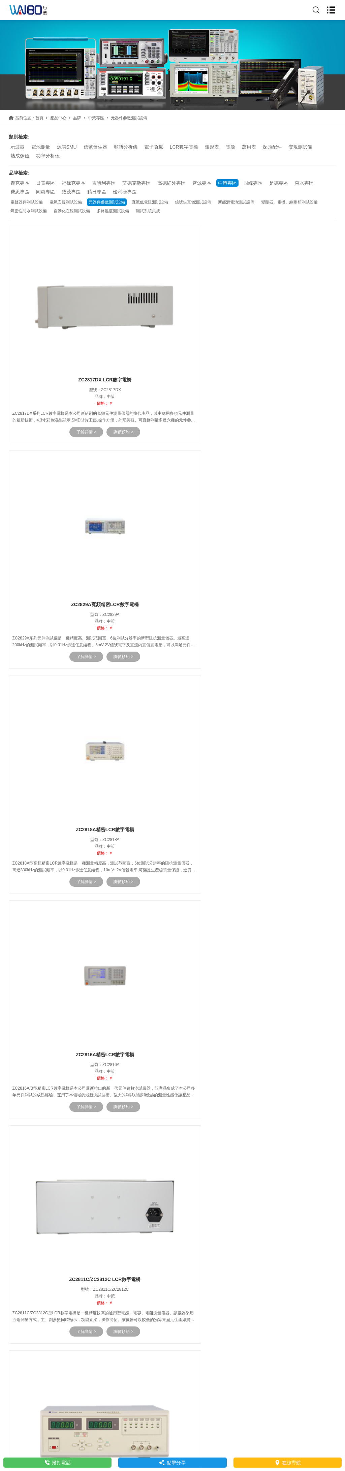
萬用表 (249, 147)
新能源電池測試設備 (236, 202)
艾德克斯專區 (136, 183)
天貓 (65, 1246)
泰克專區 (19, 183)
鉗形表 (212, 147)
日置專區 (45, 183)
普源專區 (201, 183)
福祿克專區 (73, 183)
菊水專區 (304, 183)
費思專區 (19, 191)
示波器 (17, 147)
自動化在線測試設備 (72, 211)
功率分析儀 (48, 155)
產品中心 (58, 118)
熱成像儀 (19, 155)
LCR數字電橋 (184, 147)
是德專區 (278, 183)
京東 (80, 1246)
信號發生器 (95, 147)
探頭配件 (272, 147)
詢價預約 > (107, 407)
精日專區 (96, 191)
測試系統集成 (148, 211)
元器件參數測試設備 (107, 202)
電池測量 (40, 147)
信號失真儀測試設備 (193, 202)
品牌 (77, 118)
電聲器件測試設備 (26, 202)
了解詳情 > (70, 407)
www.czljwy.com (40, 1278)
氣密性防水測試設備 (28, 211)
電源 (230, 147)
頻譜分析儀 (125, 147)
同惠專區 (45, 191)
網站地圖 (243, 1441)
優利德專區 (124, 191)
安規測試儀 (300, 147)
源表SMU (67, 147)
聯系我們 (21, 1266)
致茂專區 (71, 191)
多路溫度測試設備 (113, 211)
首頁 (39, 118)
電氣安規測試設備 (66, 202)
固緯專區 (253, 183)
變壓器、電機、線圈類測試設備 (289, 202)
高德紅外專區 (171, 183)
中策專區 (96, 118)
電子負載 (153, 147)
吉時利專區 (104, 183)
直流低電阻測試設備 (150, 202)
